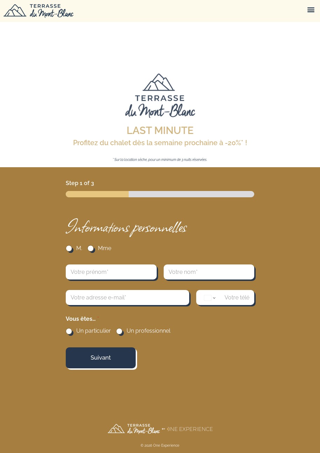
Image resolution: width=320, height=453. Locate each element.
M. (79, 248)
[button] (311, 9)
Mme (104, 248)
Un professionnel (148, 330)
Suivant (101, 357)
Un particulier (93, 330)
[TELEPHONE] (225, 297)
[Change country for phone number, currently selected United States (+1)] (209, 298)
